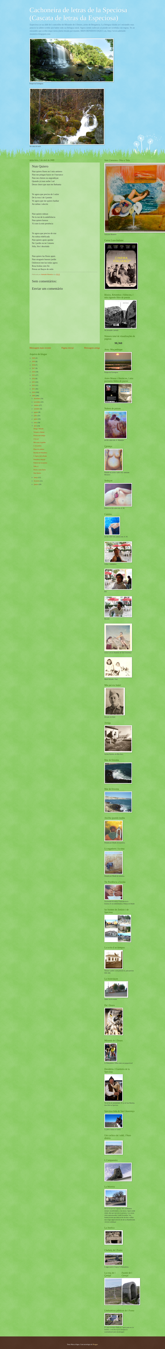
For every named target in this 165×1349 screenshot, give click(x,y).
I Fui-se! (36, 439)
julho (36, 415)
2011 (33, 389)
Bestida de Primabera (40, 453)
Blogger (95, 1344)
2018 (33, 365)
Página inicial (67, 348)
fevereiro (37, 481)
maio (35, 422)
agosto (36, 412)
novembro (37, 402)
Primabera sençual (39, 459)
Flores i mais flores (39, 470)
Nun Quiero (37, 473)
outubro (36, 405)
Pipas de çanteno (38, 449)
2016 (33, 372)
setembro (37, 409)
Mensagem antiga (92, 348)
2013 (33, 382)
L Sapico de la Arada (40, 456)
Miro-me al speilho (39, 442)
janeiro (36, 484)
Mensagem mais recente (40, 348)
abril (35, 426)
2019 (33, 361)
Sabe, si (35, 466)
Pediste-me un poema (40, 463)
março (36, 477)
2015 (33, 375)
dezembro (37, 398)
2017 (33, 368)
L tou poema (37, 446)
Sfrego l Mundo (38, 429)
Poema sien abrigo (39, 435)
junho (36, 419)
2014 (33, 378)
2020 (33, 358)
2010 (33, 392)
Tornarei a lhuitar (38, 432)
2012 (33, 385)
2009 (33, 396)
